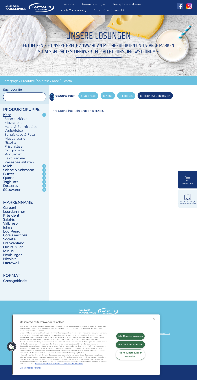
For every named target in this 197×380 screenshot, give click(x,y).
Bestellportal (187, 183)
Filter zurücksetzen (156, 96)
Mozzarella (13, 122)
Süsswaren (12, 190)
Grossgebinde (15, 281)
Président (11, 215)
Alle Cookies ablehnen (130, 344)
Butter (8, 174)
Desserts (10, 186)
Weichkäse (14, 130)
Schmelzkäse (16, 119)
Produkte (28, 81)
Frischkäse (13, 146)
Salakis (9, 219)
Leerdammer (14, 211)
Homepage (10, 81)
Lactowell (11, 263)
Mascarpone (15, 138)
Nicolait (9, 259)
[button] (12, 347)
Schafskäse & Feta (20, 134)
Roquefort (13, 154)
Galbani (9, 207)
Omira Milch (13, 247)
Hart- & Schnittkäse (21, 126)
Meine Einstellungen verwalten (130, 355)
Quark (8, 178)
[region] (86, 344)
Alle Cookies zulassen (130, 336)
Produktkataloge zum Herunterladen (188, 202)
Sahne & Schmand (18, 170)
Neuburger (12, 255)
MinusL (9, 251)
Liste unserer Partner (30, 368)
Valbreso (43, 81)
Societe (9, 239)
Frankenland (13, 243)
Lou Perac (11, 231)
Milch (7, 166)
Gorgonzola (14, 150)
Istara (7, 227)
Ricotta (66, 81)
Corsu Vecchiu (15, 235)
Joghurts (10, 182)
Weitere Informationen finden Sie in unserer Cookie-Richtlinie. (59, 364)
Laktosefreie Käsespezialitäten (19, 160)
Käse (55, 81)
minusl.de (163, 333)
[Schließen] (153, 319)
